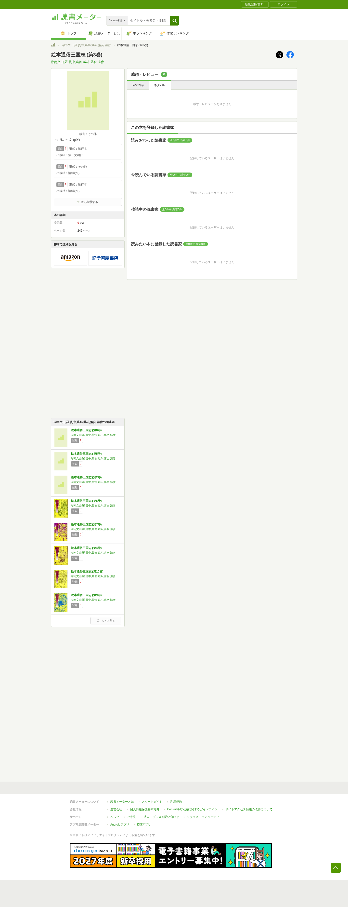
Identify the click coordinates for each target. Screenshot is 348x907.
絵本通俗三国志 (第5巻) (86, 453)
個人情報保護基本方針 (144, 809)
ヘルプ (114, 816)
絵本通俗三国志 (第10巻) (87, 571)
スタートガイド (152, 801)
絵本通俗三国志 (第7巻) (86, 524)
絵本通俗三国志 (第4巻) (86, 548)
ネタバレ (160, 85)
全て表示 (138, 85)
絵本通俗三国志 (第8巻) (86, 430)
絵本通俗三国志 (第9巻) (86, 595)
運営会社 (116, 809)
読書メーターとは (122, 801)
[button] (174, 21)
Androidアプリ (119, 824)
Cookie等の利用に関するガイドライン (192, 809)
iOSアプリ (144, 824)
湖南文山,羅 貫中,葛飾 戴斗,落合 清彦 (86, 45)
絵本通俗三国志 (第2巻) (86, 477)
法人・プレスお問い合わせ (161, 816)
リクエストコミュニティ (203, 816)
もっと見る (106, 620)
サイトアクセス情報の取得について (248, 809)
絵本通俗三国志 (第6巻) (86, 501)
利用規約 (176, 801)
